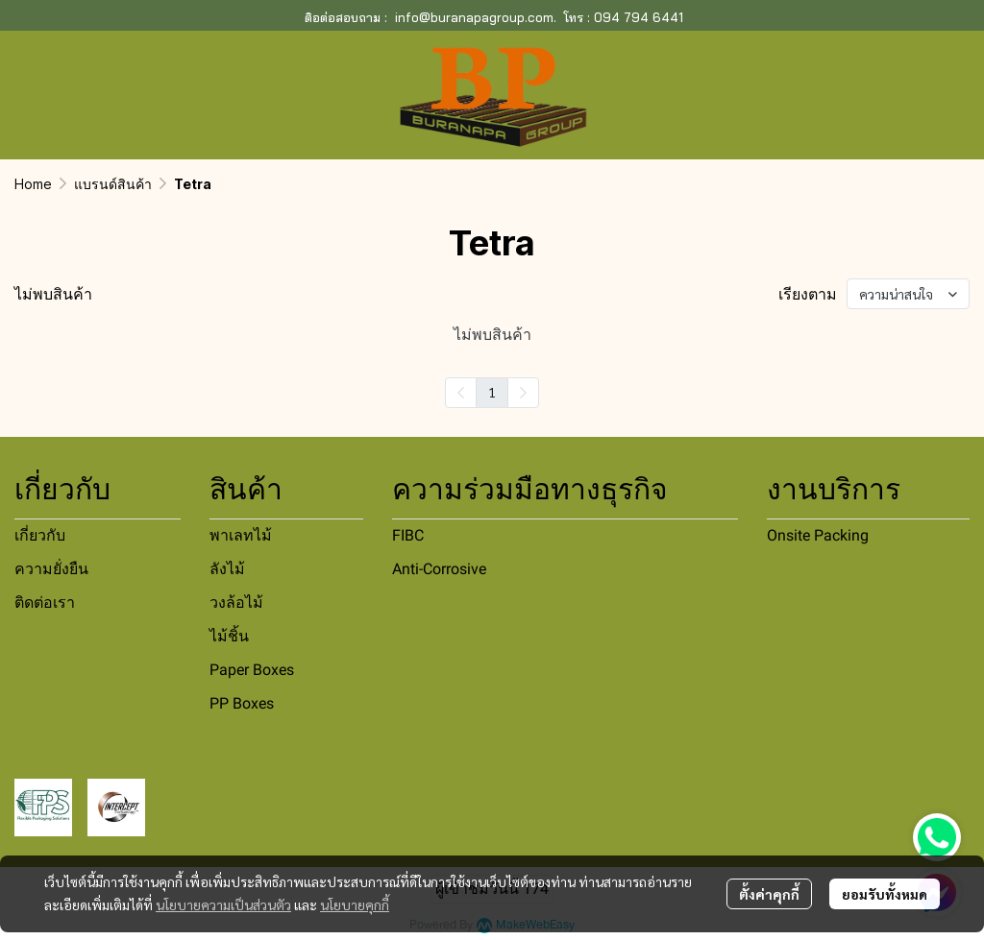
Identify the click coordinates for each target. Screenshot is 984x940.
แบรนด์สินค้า (113, 184)
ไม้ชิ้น (229, 636)
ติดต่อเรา (44, 602)
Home (33, 184)
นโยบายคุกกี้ (354, 904)
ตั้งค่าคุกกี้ (769, 894)
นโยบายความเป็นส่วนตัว (223, 904)
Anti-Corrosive (439, 569)
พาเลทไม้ (240, 535)
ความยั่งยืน (51, 569)
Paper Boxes (251, 670)
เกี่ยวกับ (39, 535)
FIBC (408, 535)
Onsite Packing (818, 535)
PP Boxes (241, 703)
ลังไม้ (227, 569)
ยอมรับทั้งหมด (884, 894)
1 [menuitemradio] (492, 391)
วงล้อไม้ (236, 602)
